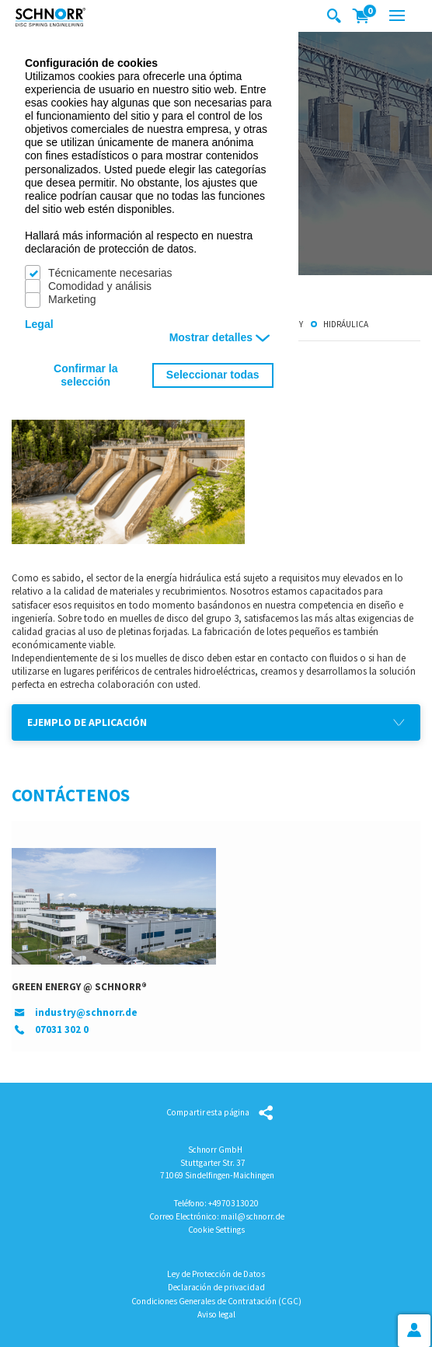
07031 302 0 (62, 1029)
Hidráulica (345, 323)
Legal (39, 324)
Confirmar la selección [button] (85, 375)
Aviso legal (216, 1314)
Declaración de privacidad (216, 1287)
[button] (216, 722)
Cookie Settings (216, 1229)
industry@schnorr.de (86, 1012)
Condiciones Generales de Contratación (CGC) (216, 1301)
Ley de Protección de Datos (216, 1273)
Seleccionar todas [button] (213, 374)
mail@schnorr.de (252, 1216)
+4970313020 (233, 1203)
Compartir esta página (208, 1112)
